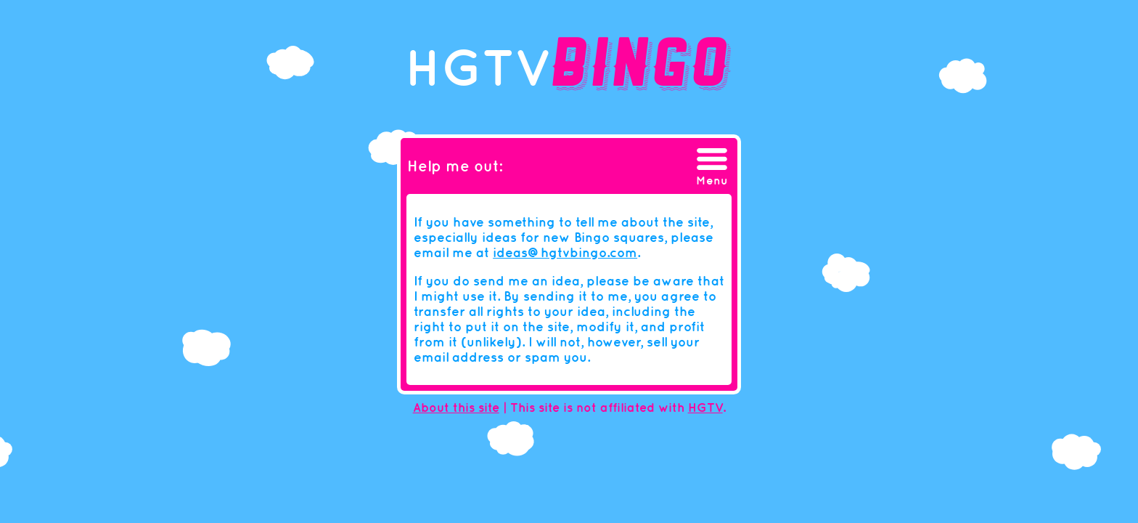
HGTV (705, 407)
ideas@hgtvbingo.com (565, 252)
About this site (456, 407)
